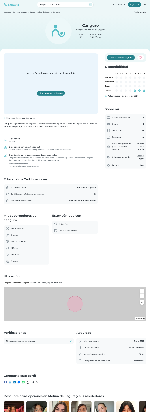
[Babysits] (11, 4)
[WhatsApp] (23, 382)
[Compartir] (140, 12)
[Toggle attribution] (143, 318)
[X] (10, 382)
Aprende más (53, 160)
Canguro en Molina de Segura (90, 30)
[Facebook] (5, 382)
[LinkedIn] (14, 382)
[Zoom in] (142, 291)
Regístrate (134, 4)
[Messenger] (19, 382)
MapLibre (139, 318)
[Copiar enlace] (36, 382)
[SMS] (28, 382)
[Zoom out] (142, 295)
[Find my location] (142, 302)
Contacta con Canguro (120, 57)
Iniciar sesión (119, 4)
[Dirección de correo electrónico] (32, 382)
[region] (75, 304)
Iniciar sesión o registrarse (50, 93)
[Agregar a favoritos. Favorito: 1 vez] (140, 57)
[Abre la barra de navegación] (144, 4)
